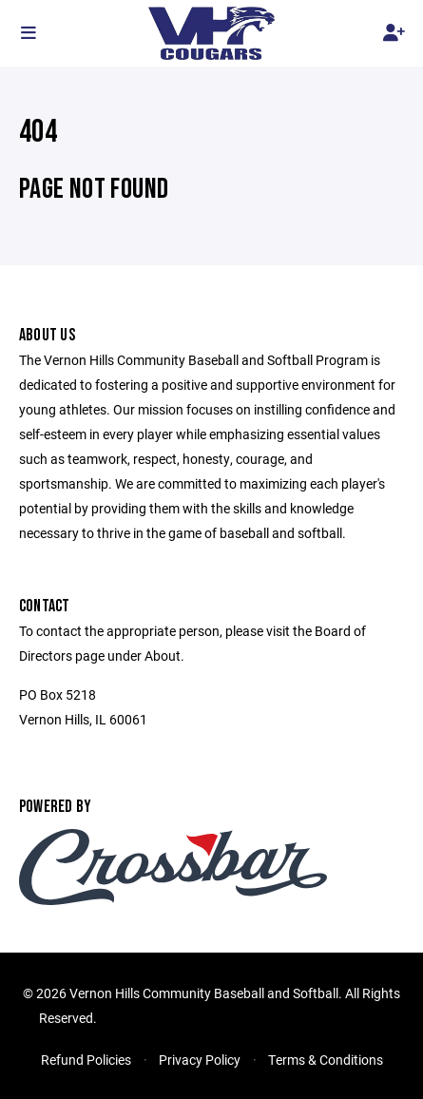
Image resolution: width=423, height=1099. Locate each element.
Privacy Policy (199, 1060)
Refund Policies (86, 1060)
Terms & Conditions (325, 1060)
